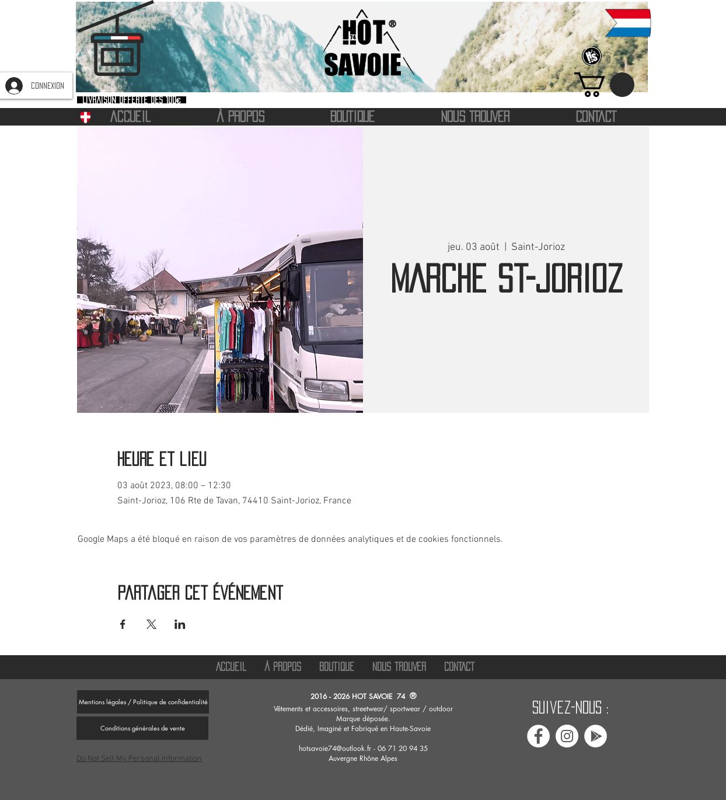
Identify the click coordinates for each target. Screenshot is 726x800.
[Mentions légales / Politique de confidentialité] (143, 702)
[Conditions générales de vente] (142, 728)
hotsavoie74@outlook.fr (335, 748)
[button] (604, 84)
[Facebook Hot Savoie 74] (538, 736)
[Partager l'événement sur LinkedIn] (180, 624)
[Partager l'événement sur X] (151, 624)
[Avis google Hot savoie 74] (595, 736)
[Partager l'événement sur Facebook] (122, 624)
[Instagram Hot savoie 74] (567, 736)
